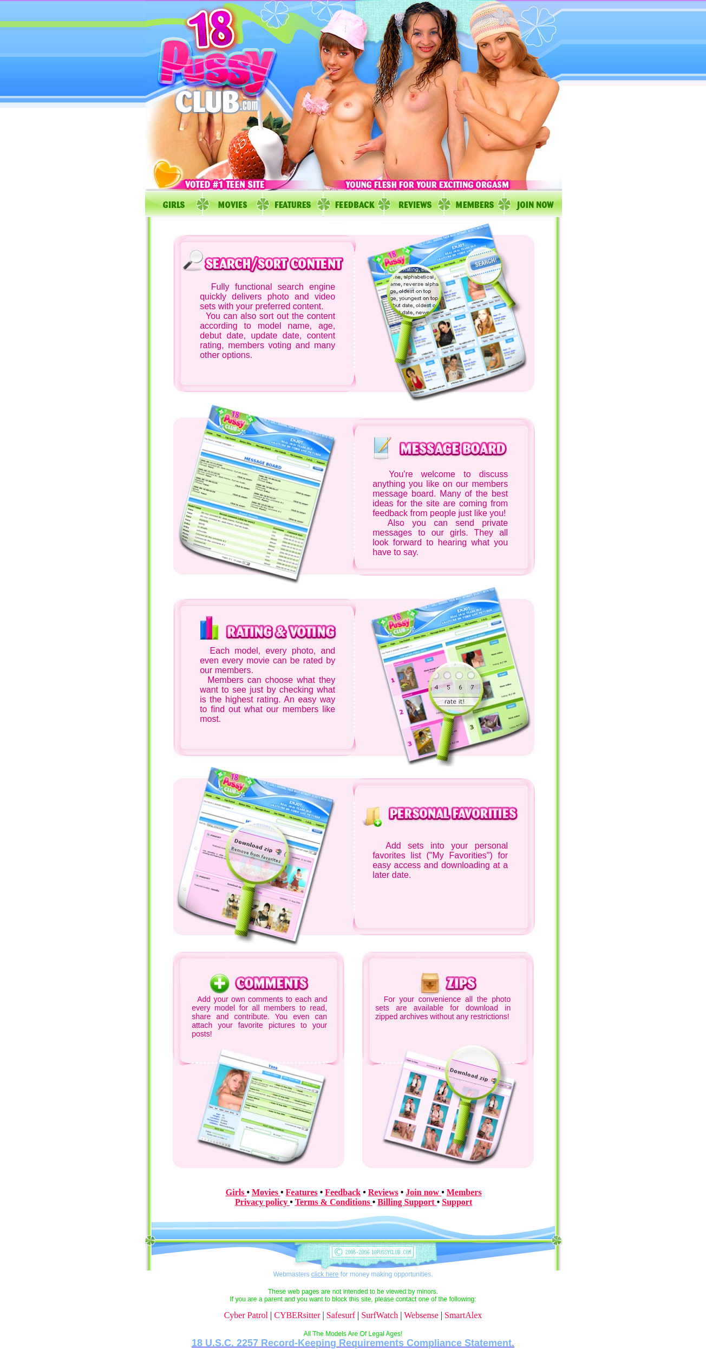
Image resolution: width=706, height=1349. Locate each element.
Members (464, 1192)
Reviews (383, 1192)
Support (457, 1202)
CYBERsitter (297, 1315)
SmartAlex (463, 1315)
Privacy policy (262, 1202)
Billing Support (406, 1202)
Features (302, 1192)
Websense (421, 1315)
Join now (423, 1192)
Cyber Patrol (246, 1315)
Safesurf (340, 1315)
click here (325, 1274)
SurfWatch (379, 1315)
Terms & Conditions (333, 1202)
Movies (266, 1192)
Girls (236, 1192)
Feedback (343, 1192)
